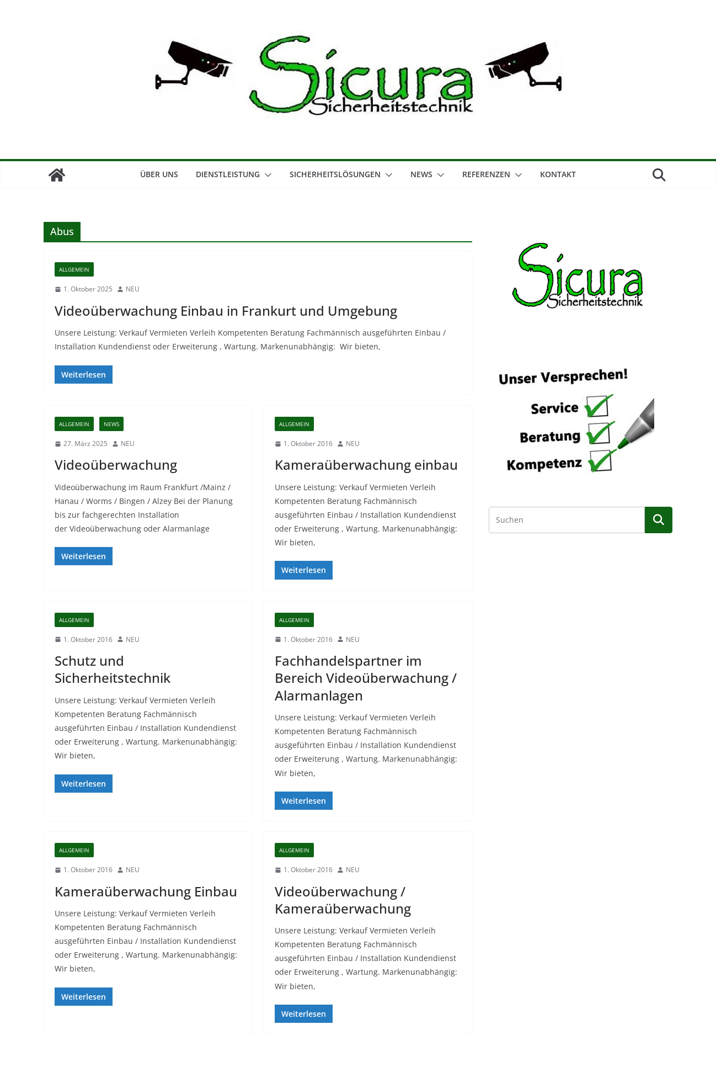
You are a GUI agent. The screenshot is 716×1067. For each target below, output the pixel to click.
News (111, 424)
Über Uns (159, 174)
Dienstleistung (228, 174)
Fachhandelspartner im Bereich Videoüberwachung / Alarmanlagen (366, 677)
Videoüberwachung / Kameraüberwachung (343, 899)
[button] (266, 175)
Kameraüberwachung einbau (366, 464)
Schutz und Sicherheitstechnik (112, 669)
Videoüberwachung (116, 464)
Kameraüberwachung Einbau (146, 891)
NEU (133, 289)
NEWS (421, 174)
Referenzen (486, 174)
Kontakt (558, 174)
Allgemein (74, 269)
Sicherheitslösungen (335, 174)
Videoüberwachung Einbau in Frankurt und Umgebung (226, 310)
